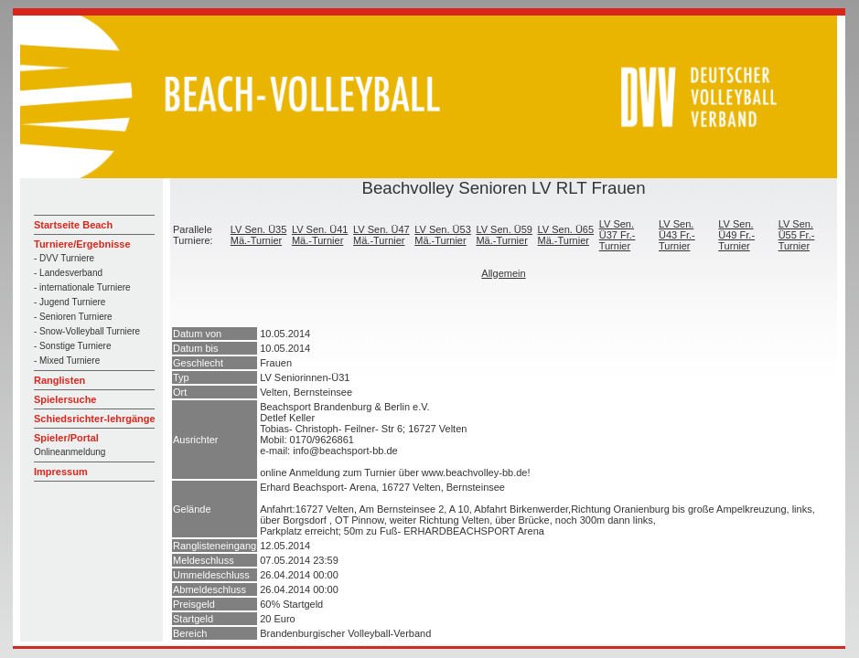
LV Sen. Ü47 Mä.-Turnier (381, 235)
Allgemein (503, 273)
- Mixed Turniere (67, 361)
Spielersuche (65, 399)
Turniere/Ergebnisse (82, 244)
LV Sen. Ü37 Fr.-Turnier (617, 234)
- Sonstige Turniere (73, 346)
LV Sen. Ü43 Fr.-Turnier (677, 234)
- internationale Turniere (82, 287)
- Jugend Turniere (69, 302)
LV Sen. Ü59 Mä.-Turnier (504, 235)
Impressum (61, 471)
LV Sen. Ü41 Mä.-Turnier (320, 235)
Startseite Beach (73, 224)
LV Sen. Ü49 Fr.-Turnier (736, 234)
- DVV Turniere (64, 258)
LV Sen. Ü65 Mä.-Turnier (566, 235)
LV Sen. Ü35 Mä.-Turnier (259, 235)
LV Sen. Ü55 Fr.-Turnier (796, 234)
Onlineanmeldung (69, 452)
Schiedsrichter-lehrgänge (95, 418)
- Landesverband (68, 273)
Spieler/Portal (66, 437)
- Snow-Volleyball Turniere (87, 331)
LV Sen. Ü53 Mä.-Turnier (442, 235)
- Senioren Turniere (73, 317)
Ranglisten (59, 380)
